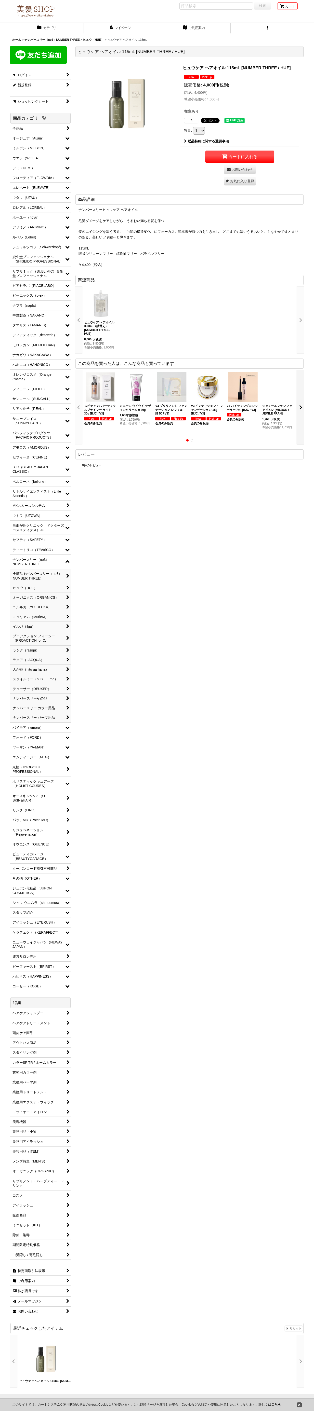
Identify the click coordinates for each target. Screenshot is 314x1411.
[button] (267, 28)
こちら (276, 1404)
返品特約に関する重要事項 (206, 141)
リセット (293, 1328)
